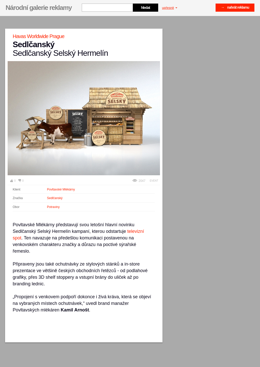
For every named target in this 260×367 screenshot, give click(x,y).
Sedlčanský (54, 198)
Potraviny (53, 207)
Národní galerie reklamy (39, 7)
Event (154, 180)
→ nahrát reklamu (235, 7)
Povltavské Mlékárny (61, 189)
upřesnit (169, 8)
